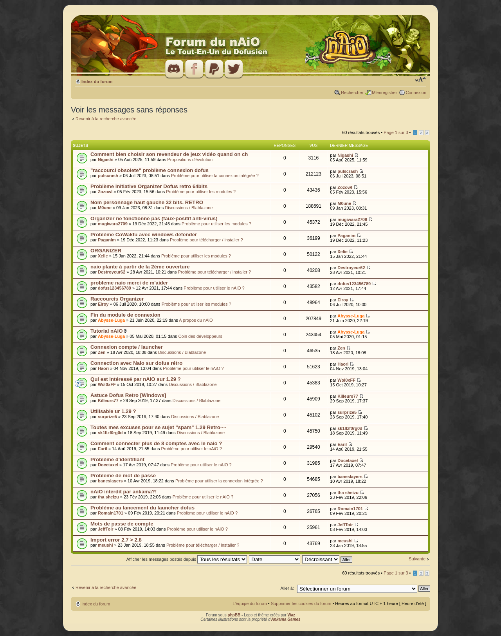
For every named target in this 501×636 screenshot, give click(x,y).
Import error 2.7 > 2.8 (116, 540)
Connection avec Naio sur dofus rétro (136, 363)
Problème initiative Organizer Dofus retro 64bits (148, 186)
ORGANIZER (105, 251)
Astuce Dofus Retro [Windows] (128, 395)
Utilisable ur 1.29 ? (113, 411)
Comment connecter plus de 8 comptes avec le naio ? (156, 443)
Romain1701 (110, 513)
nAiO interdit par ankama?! (123, 492)
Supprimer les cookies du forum (301, 603)
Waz (291, 615)
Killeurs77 (108, 400)
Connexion (415, 92)
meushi (105, 545)
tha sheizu (108, 497)
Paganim (107, 239)
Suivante (417, 558)
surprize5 (107, 416)
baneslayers (110, 480)
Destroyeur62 (111, 272)
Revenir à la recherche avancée (106, 118)
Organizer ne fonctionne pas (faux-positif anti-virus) (154, 218)
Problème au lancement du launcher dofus (142, 508)
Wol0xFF (107, 384)
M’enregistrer (384, 92)
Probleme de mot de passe (123, 475)
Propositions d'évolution (190, 159)
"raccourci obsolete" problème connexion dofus (149, 170)
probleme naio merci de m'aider (129, 283)
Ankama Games (286, 619)
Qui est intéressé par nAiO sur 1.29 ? (135, 379)
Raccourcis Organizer (117, 299)
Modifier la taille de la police (420, 79)
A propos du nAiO (196, 320)
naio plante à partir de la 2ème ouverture (140, 267)
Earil (102, 448)
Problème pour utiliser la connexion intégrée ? (215, 175)
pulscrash (108, 175)
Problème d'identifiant (117, 459)
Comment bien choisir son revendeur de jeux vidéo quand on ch (169, 154)
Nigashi (106, 159)
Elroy (103, 304)
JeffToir (106, 529)
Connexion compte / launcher (126, 347)
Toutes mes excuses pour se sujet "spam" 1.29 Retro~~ (158, 427)
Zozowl (105, 191)
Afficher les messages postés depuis (186, 559)
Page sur (396, 132)
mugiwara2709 (113, 223)
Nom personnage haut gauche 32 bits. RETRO (146, 202)
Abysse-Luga (111, 320)
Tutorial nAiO (106, 331)
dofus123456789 (114, 288)
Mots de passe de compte (121, 524)
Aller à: (287, 588)
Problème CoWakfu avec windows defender (143, 234)
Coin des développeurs (200, 336)
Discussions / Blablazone (189, 207)
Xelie (103, 256)
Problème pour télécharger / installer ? (206, 239)
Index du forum (96, 81)
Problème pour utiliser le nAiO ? (214, 288)
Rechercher (352, 92)
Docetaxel (108, 464)
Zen (102, 352)
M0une (105, 207)
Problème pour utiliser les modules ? (201, 191)
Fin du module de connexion (125, 315)
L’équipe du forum (249, 603)
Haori (103, 368)
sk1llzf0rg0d (110, 432)
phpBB (234, 615)
